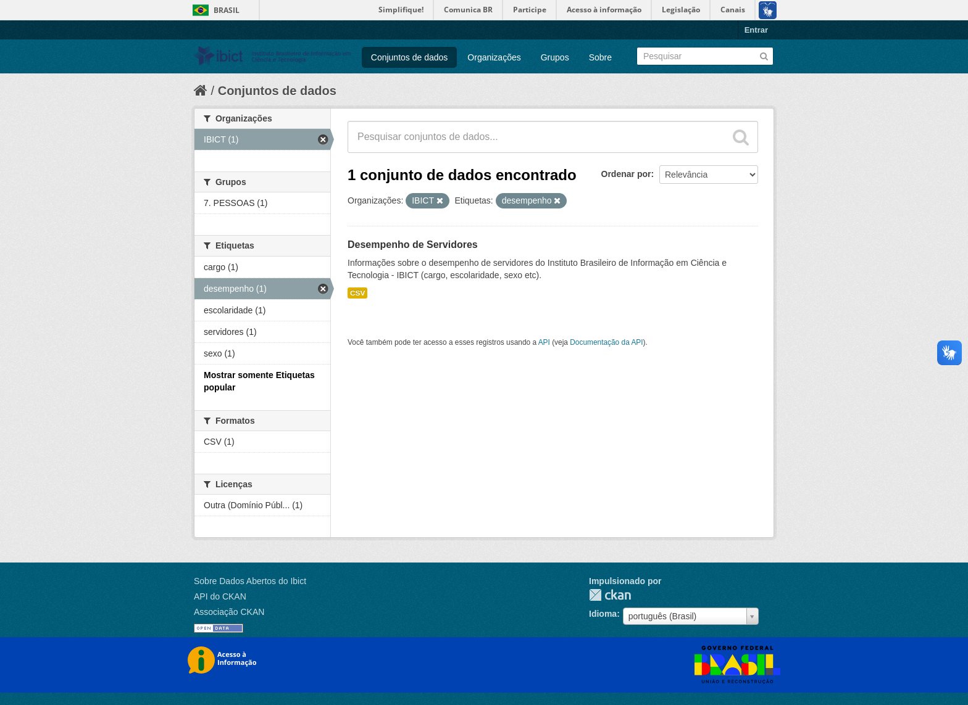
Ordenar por (626, 174)
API (544, 342)
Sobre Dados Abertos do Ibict (250, 581)
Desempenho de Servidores (413, 244)
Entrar (756, 30)
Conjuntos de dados (409, 57)
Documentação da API (606, 342)
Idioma (603, 614)
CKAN (610, 594)
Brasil (227, 10)
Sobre (600, 57)
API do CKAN (220, 596)
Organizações (493, 57)
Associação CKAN (229, 612)
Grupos (555, 57)
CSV (357, 293)
